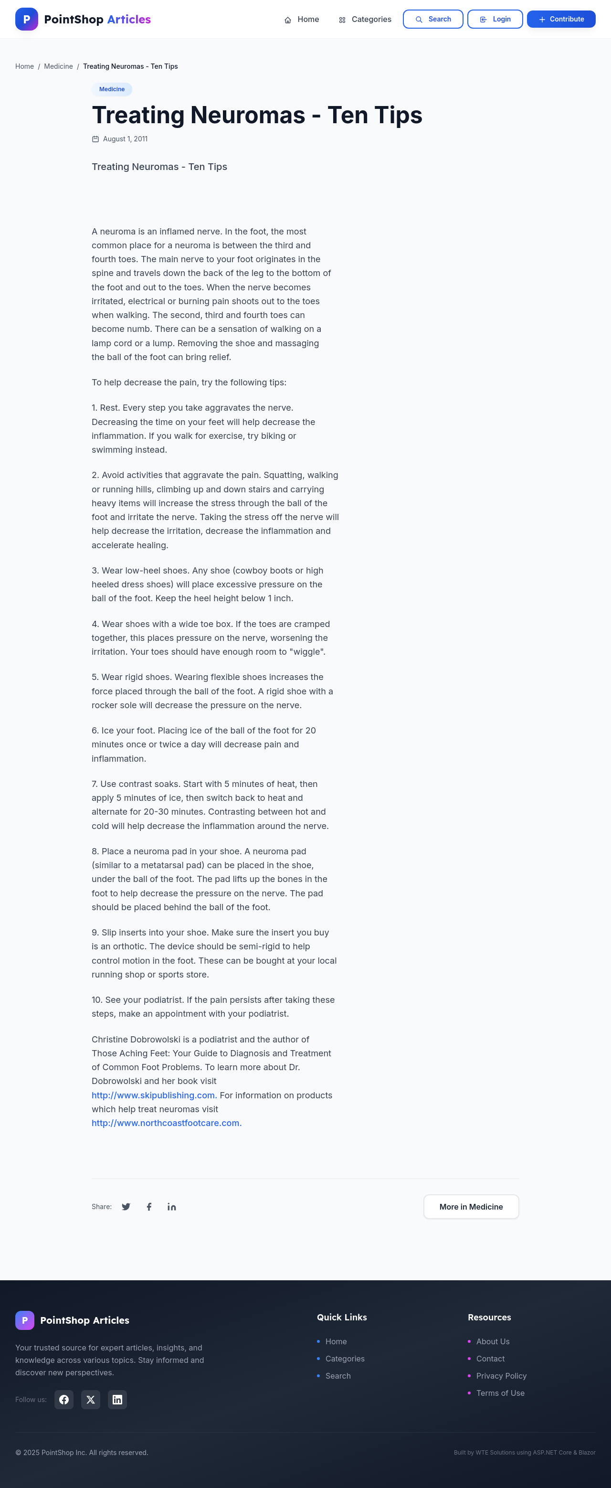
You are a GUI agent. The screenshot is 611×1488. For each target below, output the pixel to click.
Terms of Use (496, 1393)
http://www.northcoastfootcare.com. (167, 1123)
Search (433, 19)
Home (301, 19)
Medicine (112, 89)
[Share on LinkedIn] (171, 1206)
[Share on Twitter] (126, 1206)
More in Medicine (471, 1207)
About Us (489, 1341)
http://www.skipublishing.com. (154, 1095)
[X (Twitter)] (90, 1399)
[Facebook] (64, 1399)
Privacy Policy (497, 1376)
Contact (486, 1358)
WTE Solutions (495, 1452)
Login (495, 19)
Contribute (561, 19)
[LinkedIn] (117, 1399)
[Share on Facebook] (149, 1206)
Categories (365, 19)
